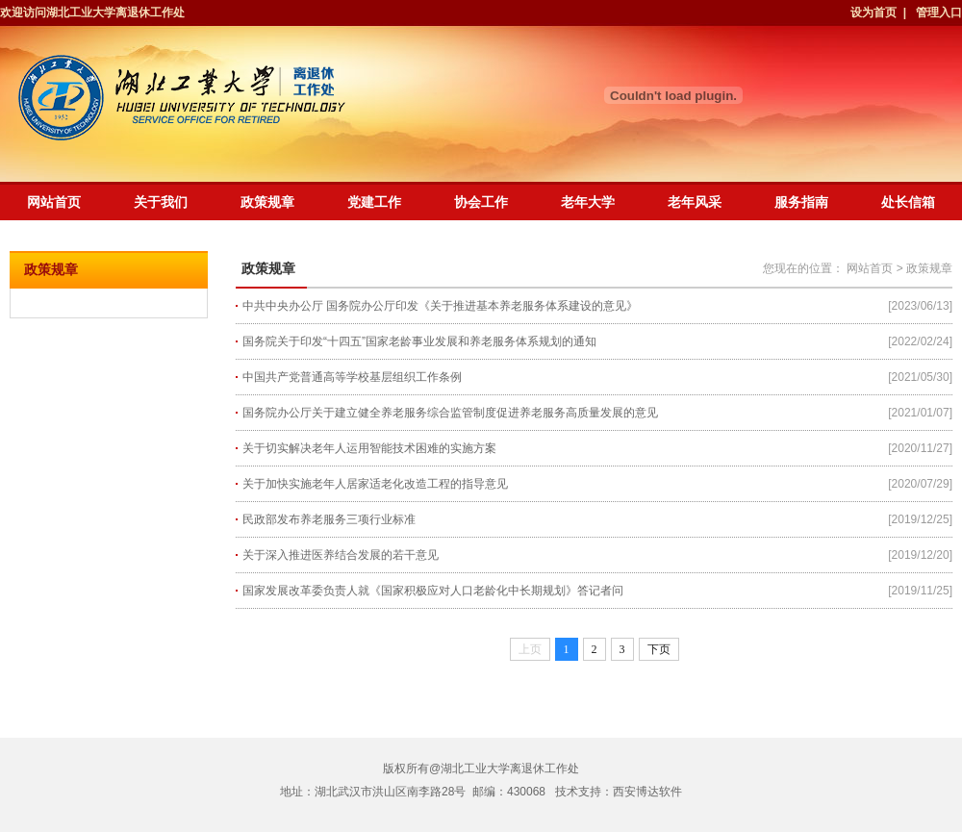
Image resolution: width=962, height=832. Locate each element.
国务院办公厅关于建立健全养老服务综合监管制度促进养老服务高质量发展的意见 (450, 412)
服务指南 (801, 202)
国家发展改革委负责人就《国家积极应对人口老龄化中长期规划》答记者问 (432, 590)
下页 (659, 649)
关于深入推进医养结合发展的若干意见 (340, 555)
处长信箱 (908, 202)
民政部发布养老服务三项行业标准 (329, 519)
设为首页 (874, 12)
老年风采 (695, 202)
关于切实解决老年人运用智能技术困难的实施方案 (369, 448)
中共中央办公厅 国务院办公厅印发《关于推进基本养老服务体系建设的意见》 (440, 306)
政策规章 (267, 202)
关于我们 (161, 202)
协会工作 (481, 202)
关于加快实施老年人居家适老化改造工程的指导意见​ (375, 484)
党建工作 (374, 202)
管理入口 (939, 12)
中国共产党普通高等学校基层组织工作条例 (352, 377)
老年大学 (588, 202)
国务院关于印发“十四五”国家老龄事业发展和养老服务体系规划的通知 (419, 341)
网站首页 (54, 202)
